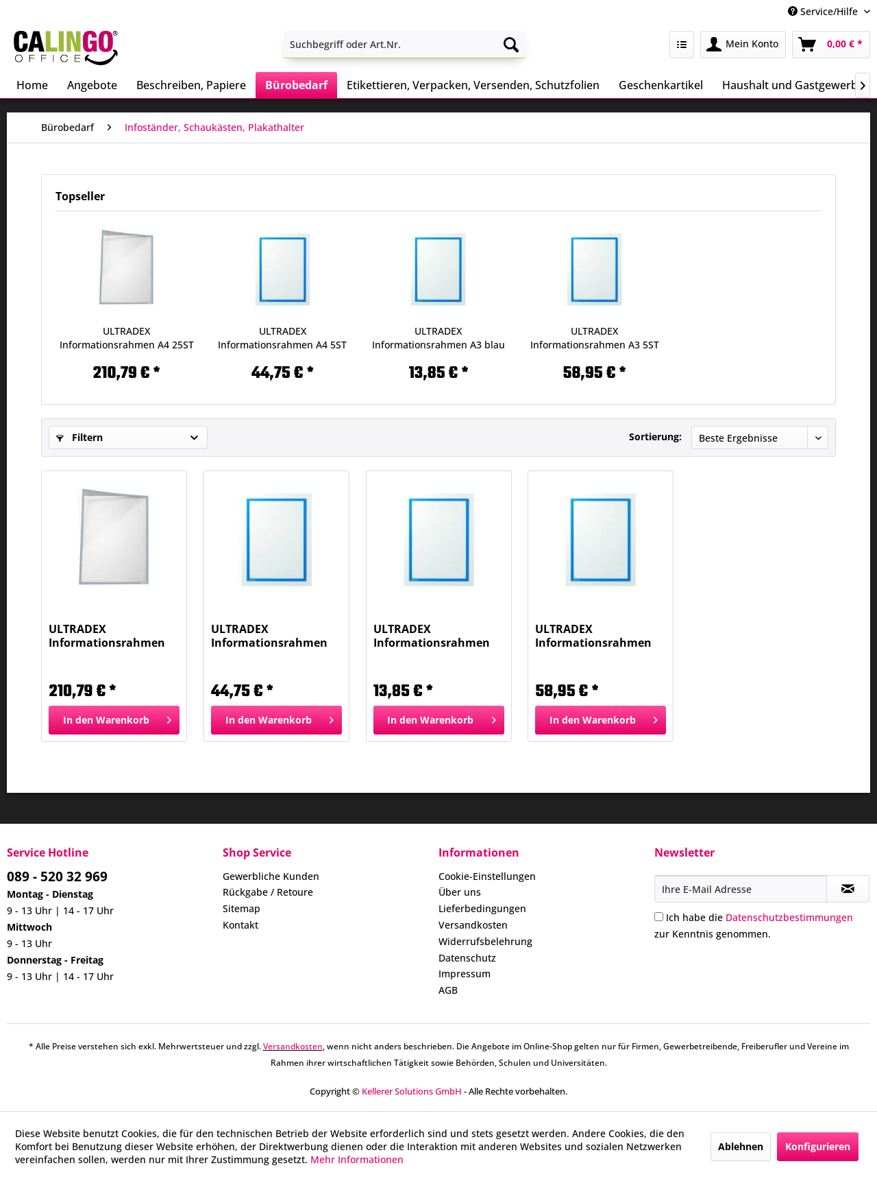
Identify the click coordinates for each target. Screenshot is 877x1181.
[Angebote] (92, 85)
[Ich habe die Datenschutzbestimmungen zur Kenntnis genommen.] (658, 916)
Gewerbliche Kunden (271, 876)
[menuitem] (405, 44)
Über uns (459, 891)
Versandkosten (473, 924)
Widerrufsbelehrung (485, 941)
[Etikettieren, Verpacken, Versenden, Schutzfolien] (473, 85)
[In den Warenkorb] (114, 720)
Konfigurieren (817, 1146)
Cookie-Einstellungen (487, 876)
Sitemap (241, 908)
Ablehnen (740, 1146)
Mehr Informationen (357, 1159)
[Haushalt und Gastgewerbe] (793, 85)
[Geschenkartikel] (661, 85)
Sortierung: (655, 436)
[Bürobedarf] (296, 85)
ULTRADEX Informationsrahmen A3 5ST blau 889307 (594, 338)
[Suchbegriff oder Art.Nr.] (405, 44)
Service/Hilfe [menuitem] (824, 11)
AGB (448, 990)
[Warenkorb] (831, 44)
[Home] (32, 85)
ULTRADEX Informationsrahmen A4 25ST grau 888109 (127, 338)
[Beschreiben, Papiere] (191, 85)
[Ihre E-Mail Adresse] (740, 889)
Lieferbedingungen (482, 908)
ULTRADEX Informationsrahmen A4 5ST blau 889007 (282, 338)
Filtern (79, 437)
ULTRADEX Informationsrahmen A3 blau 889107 (438, 338)
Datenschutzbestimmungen (789, 917)
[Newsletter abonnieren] (847, 889)
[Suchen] (511, 44)
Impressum (464, 973)
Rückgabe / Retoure (268, 891)
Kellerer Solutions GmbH (412, 1091)
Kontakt (240, 924)
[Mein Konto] (743, 44)
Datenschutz (467, 957)
